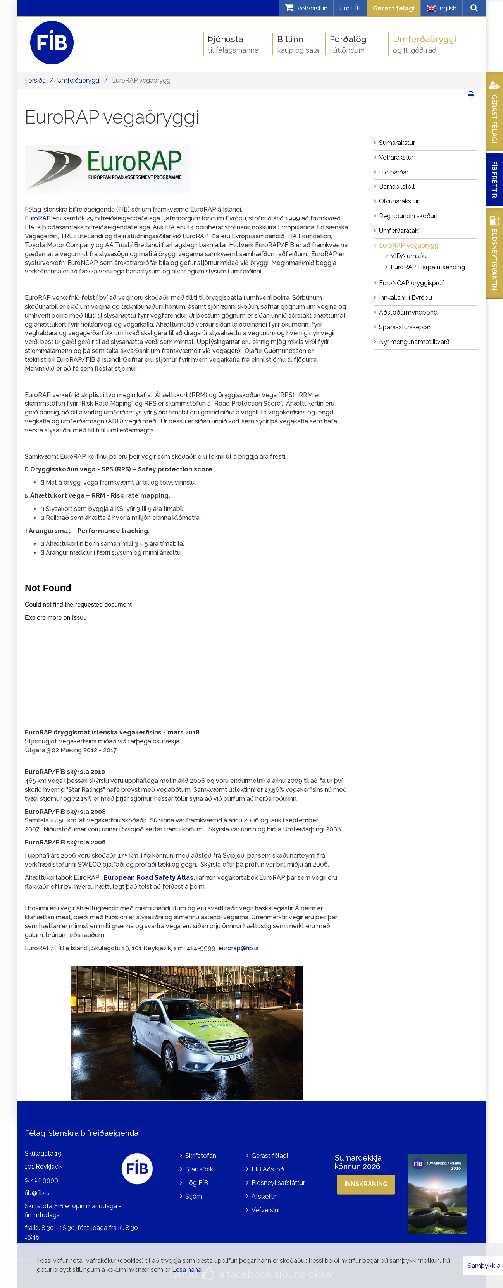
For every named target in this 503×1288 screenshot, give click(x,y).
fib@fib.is (37, 1193)
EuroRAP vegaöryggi (142, 80)
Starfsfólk (199, 1169)
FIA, (30, 227)
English (441, 8)
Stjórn (193, 1196)
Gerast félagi (394, 8)
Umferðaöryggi (78, 80)
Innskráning (366, 1184)
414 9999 (44, 1179)
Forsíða (35, 80)
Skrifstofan (200, 1155)
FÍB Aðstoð (268, 1169)
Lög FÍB (196, 1183)
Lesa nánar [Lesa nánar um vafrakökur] (187, 1269)
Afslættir (264, 1196)
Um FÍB (350, 8)
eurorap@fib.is (238, 948)
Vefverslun (267, 1210)
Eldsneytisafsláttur (278, 1183)
